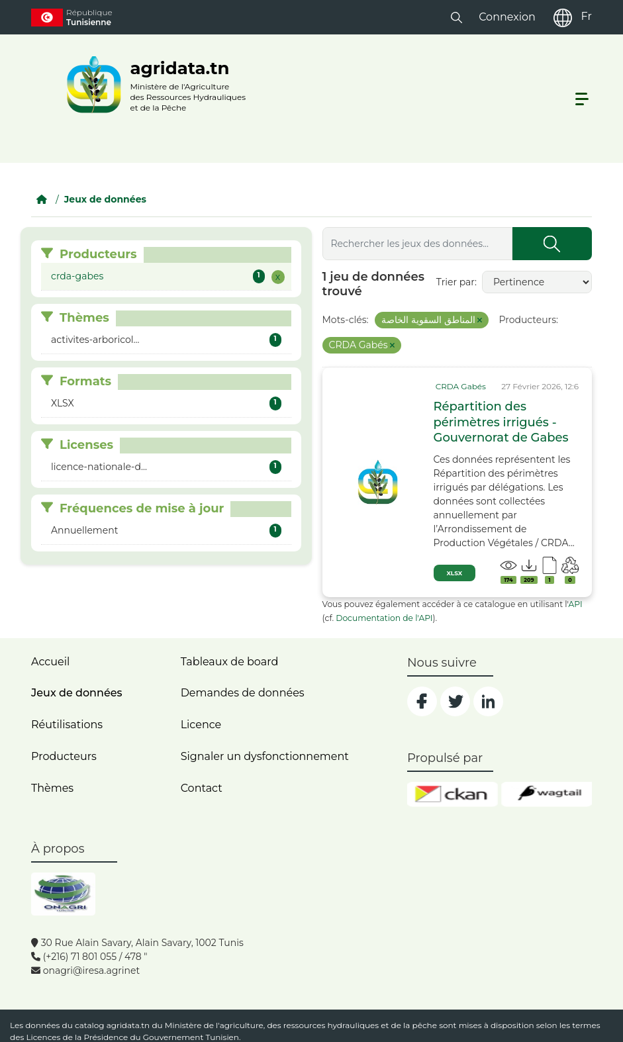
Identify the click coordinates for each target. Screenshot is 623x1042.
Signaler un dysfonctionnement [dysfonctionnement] (265, 756)
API (576, 604)
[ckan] (452, 794)
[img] (378, 482)
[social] (422, 701)
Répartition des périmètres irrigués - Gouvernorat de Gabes (501, 422)
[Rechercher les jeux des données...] (417, 243)
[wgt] (546, 794)
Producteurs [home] (64, 756)
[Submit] (552, 243)
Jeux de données (105, 199)
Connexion (507, 17)
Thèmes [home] (52, 788)
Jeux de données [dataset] (76, 693)
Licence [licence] (201, 724)
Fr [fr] (586, 16)
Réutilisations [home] (67, 724)
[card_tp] (460, 387)
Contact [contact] (201, 788)
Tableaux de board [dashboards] (230, 661)
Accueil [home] (50, 661)
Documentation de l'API (384, 618)
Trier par (455, 282)
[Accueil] (41, 199)
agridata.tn (128, 1025)
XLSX (455, 573)
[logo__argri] (152, 84)
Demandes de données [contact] (243, 693)
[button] (456, 17)
